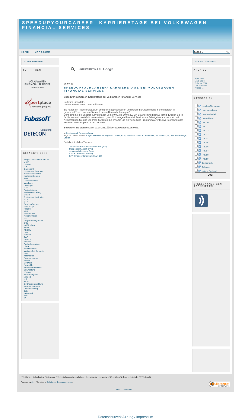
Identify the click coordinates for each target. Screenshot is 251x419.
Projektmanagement (33, 220)
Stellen (27, 260)
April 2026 (199, 78)
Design (27, 164)
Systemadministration (34, 197)
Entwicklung (29, 270)
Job (25, 279)
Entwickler (29, 265)
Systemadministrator (33, 171)
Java (26, 253)
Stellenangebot (31, 274)
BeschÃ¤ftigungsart (211, 106)
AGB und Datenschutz (205, 61)
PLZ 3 (206, 134)
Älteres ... (199, 88)
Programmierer (31, 258)
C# (25, 218)
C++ (26, 202)
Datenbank (29, 169)
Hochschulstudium (32, 173)
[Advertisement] (125, 9)
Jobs (26, 291)
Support (27, 239)
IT (25, 298)
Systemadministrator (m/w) (81, 151)
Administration (30, 216)
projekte (27, 241)
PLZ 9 (206, 159)
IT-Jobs (27, 272)
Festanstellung (31, 288)
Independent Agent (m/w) (81, 149)
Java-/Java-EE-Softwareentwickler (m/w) (88, 146)
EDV (26, 295)
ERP (26, 232)
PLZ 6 (206, 146)
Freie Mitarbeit (209, 114)
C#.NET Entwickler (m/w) (81, 153)
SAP (26, 237)
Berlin (26, 227)
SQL (26, 223)
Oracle (27, 194)
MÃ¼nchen (29, 225)
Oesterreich (207, 163)
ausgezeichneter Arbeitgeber (99, 135)
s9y (32, 382)
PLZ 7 (206, 151)
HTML (27, 199)
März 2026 (200, 81)
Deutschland (72, 133)
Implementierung (32, 176)
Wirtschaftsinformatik (34, 251)
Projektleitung (30, 190)
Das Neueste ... (202, 85)
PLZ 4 (206, 138)
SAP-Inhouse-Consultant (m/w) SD (85, 156)
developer (28, 185)
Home (25, 52)
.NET (26, 166)
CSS (26, 187)
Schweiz (206, 167)
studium (27, 234)
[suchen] (125, 69)
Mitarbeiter (29, 256)
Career (117, 135)
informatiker (29, 213)
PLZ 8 (206, 155)
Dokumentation (31, 180)
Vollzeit (27, 277)
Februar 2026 (201, 83)
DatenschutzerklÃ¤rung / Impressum (125, 417)
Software (28, 263)
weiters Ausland (209, 171)
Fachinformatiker (32, 244)
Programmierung (32, 286)
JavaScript (29, 206)
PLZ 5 (206, 142)
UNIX (26, 162)
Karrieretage (181, 135)
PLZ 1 (206, 126)
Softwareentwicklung (33, 284)
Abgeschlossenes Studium (36, 159)
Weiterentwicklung (32, 192)
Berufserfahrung (31, 204)
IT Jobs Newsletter (33, 61)
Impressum (42, 52)
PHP (26, 178)
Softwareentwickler (33, 267)
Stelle (26, 281)
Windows (28, 183)
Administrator (30, 248)
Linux (26, 246)
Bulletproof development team (59, 382)
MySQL (27, 230)
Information (161, 135)
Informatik (28, 293)
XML (26, 211)
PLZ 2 (206, 130)
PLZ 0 (206, 122)
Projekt (27, 209)
